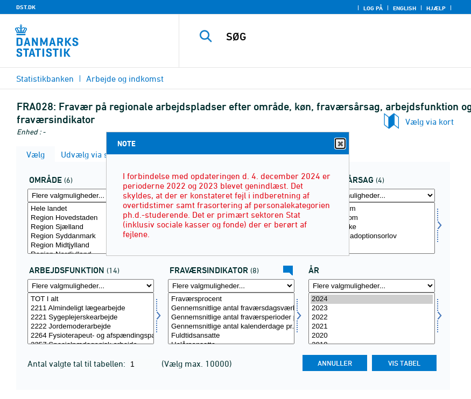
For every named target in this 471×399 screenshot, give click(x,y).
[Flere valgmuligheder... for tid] (371, 286)
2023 (372, 308)
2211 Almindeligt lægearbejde (91, 308)
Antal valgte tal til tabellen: (77, 363)
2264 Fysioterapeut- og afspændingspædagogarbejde (91, 335)
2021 (372, 326)
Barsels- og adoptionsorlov (372, 236)
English (404, 8)
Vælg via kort (429, 121)
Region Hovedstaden (91, 218)
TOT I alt (91, 299)
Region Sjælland (91, 227)
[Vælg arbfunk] (90, 318)
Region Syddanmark (91, 236)
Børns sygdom (372, 218)
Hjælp (436, 8)
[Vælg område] (90, 228)
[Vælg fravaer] (371, 228)
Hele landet (91, 208)
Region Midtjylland (91, 245)
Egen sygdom (372, 208)
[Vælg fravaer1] (231, 318)
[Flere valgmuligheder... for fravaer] (371, 195)
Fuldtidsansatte (231, 335)
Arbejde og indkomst (125, 78)
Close (340, 143)
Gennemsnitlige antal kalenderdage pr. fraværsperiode (231, 326)
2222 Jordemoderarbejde (91, 326)
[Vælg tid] (371, 318)
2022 (372, 317)
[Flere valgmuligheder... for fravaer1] (231, 286)
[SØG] (337, 36)
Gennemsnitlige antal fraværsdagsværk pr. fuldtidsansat (231, 308)
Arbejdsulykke (372, 227)
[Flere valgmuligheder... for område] (90, 195)
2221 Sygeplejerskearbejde (91, 317)
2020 (372, 335)
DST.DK (26, 7)
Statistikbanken (45, 78)
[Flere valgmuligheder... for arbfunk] (90, 286)
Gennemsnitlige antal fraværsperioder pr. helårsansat (231, 317)
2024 (372, 299)
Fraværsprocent (231, 299)
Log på (373, 8)
